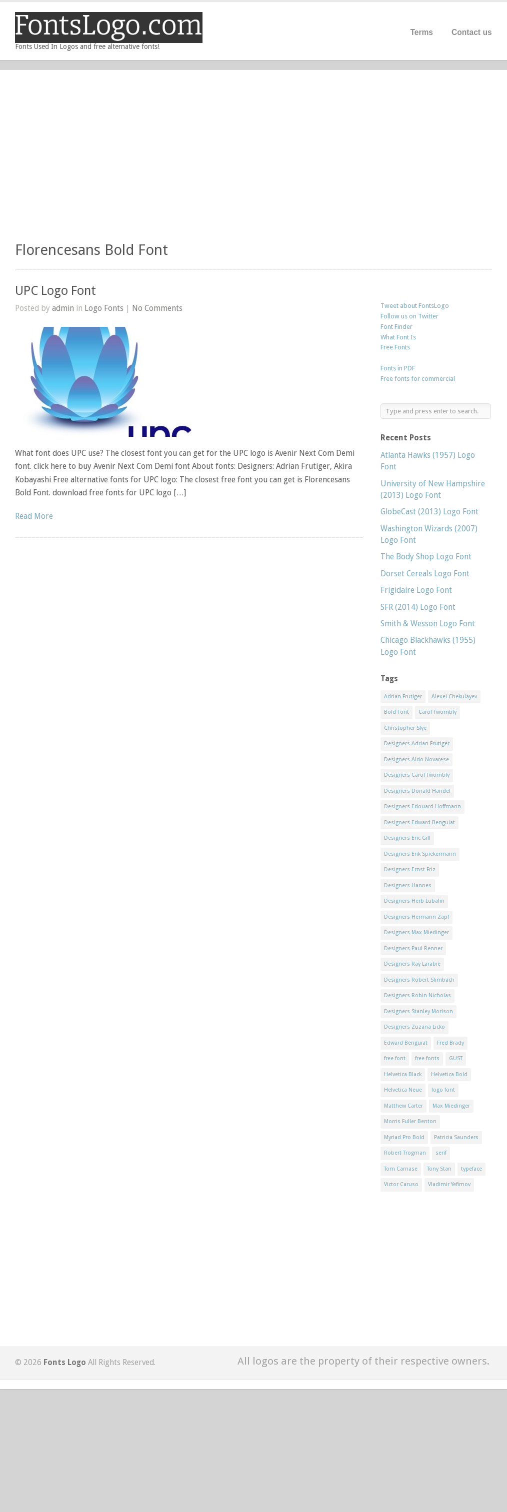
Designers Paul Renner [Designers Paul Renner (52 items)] (413, 948)
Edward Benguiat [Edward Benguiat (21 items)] (406, 1043)
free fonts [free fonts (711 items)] (427, 1058)
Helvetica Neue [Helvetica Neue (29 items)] (403, 1090)
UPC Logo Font (55, 290)
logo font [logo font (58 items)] (443, 1090)
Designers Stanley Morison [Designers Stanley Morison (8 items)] (418, 1011)
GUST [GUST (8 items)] (455, 1058)
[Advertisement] (253, 160)
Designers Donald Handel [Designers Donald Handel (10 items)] (417, 791)
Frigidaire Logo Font (416, 590)
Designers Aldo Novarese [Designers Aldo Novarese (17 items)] (416, 759)
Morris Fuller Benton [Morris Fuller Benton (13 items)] (410, 1121)
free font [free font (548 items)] (395, 1058)
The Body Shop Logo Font (426, 556)
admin (63, 308)
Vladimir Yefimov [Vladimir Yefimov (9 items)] (449, 1184)
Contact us (472, 32)
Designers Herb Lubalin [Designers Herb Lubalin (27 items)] (414, 901)
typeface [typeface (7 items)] (471, 1169)
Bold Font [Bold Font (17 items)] (396, 712)
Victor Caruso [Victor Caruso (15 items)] (401, 1184)
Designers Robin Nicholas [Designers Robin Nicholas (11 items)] (417, 995)
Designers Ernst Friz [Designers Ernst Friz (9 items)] (410, 869)
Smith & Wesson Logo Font (427, 623)
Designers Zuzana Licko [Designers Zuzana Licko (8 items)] (414, 1027)
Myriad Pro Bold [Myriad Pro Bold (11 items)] (404, 1137)
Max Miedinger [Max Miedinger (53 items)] (451, 1106)
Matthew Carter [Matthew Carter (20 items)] (403, 1106)
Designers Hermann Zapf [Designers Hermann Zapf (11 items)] (416, 917)
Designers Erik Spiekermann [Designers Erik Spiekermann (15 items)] (420, 854)
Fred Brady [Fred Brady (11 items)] (450, 1043)
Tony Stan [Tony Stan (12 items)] (439, 1169)
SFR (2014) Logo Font (418, 607)
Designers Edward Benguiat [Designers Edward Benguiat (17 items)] (419, 822)
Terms (421, 32)
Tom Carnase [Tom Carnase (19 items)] (401, 1169)
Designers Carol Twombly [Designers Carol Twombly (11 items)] (417, 775)
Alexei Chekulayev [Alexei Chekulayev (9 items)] (454, 696)
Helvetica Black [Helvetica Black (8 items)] (403, 1074)
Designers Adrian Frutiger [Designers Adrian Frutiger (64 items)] (417, 743)
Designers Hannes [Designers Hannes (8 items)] (408, 885)
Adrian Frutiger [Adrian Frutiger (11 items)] (403, 696)
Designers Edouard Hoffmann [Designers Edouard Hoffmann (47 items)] (422, 806)
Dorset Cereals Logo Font (425, 573)
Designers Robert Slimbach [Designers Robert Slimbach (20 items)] (419, 980)
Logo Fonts (104, 308)
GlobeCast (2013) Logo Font (429, 511)
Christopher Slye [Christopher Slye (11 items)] (405, 728)
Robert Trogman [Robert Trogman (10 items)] (405, 1153)
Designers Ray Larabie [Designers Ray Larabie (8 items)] (412, 964)
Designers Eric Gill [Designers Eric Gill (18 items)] (407, 838)
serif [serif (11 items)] (441, 1153)
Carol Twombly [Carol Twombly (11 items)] (437, 712)
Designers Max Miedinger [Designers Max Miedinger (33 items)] (416, 932)
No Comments (157, 308)
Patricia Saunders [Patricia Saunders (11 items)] (456, 1137)
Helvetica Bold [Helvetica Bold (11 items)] (449, 1074)
